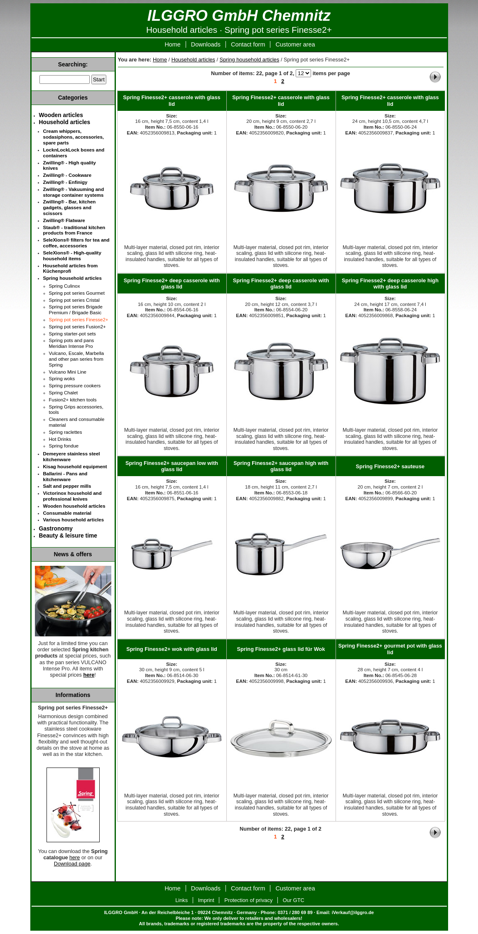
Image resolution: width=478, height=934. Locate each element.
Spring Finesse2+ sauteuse (390, 466)
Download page (72, 864)
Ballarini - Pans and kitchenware (65, 476)
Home (172, 44)
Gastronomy (56, 528)
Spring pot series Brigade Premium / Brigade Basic (76, 309)
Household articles (193, 59)
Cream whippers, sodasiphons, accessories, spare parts (73, 137)
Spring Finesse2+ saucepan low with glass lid (171, 466)
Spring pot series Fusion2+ (77, 326)
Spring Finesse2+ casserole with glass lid (171, 100)
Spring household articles (249, 59)
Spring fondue (64, 445)
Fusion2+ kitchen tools (73, 399)
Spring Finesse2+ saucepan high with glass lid (280, 466)
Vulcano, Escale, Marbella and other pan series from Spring (76, 359)
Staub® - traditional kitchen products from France (74, 230)
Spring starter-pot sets (72, 333)
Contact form (248, 44)
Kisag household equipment (75, 466)
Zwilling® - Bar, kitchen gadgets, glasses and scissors (69, 207)
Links (181, 900)
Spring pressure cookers (75, 385)
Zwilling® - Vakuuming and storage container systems (73, 192)
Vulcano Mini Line (67, 371)
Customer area (295, 44)
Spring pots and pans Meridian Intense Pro (71, 343)
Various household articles (73, 519)
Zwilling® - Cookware (67, 175)
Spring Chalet (63, 392)
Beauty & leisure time (68, 535)
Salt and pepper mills (67, 486)
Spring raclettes (65, 432)
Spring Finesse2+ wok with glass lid (171, 649)
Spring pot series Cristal (74, 300)
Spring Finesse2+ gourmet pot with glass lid (390, 649)
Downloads (206, 44)
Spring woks (62, 378)
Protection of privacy (248, 900)
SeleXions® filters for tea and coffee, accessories (76, 242)
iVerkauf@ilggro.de (353, 912)
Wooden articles (61, 115)
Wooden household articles (74, 506)
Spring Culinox (64, 286)
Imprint (206, 900)
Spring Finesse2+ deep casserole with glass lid (172, 283)
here (74, 858)
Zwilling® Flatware (64, 220)
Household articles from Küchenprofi (70, 268)
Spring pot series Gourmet (77, 293)
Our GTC (293, 900)
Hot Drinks (60, 439)
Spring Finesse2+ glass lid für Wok (281, 649)
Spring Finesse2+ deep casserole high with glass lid (390, 283)
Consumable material (67, 513)
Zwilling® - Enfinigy (65, 182)
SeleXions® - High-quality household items (72, 255)
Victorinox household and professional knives (72, 496)
